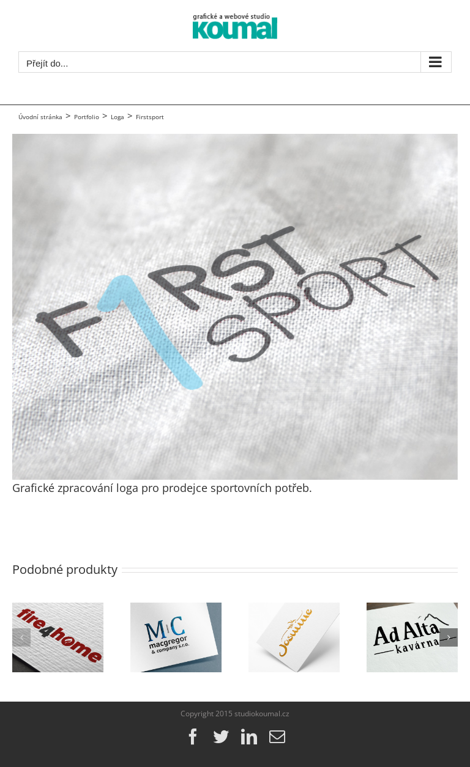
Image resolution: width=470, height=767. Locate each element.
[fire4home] (57, 610)
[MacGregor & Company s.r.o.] (176, 610)
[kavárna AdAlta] (412, 610)
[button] (21, 637)
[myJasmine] (294, 610)
